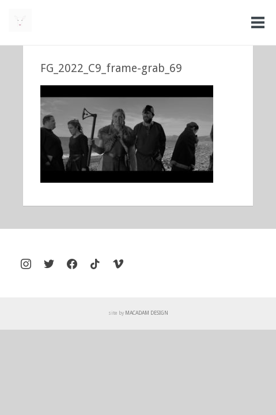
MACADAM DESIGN (146, 313)
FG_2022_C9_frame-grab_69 (111, 68)
